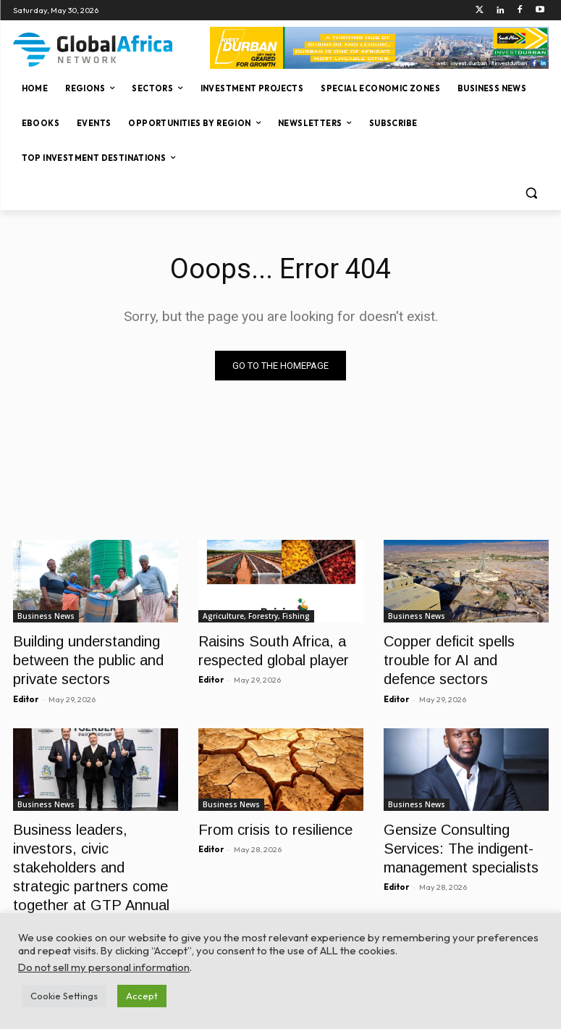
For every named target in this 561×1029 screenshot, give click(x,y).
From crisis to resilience (266, 818)
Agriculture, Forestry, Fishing (256, 616)
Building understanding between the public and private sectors (78, 655)
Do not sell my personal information (104, 967)
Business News (46, 616)
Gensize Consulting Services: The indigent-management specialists (452, 834)
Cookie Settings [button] (64, 995)
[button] (532, 193)
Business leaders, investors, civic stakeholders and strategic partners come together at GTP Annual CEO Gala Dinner (95, 850)
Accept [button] (142, 995)
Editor (25, 690)
